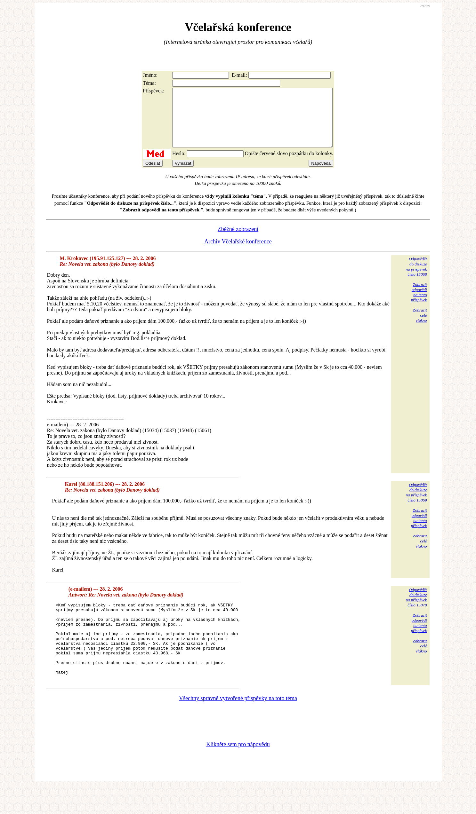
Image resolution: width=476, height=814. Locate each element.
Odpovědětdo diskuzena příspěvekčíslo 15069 (416, 504)
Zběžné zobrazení (238, 240)
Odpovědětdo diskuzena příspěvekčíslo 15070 (416, 609)
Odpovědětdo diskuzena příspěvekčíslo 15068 (416, 278)
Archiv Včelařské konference (238, 253)
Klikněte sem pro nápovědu (238, 771)
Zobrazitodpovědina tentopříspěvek (419, 304)
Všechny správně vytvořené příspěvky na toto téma (238, 725)
